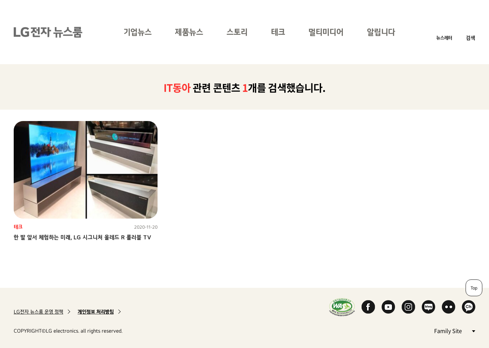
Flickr (448, 307)
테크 (278, 32)
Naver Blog (428, 307)
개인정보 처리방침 (96, 312)
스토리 (237, 32)
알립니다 (381, 32)
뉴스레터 (444, 37)
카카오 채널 (468, 307)
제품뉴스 (189, 32)
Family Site (454, 330)
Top (474, 288)
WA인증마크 (342, 307)
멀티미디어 (326, 32)
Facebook (368, 307)
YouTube (388, 307)
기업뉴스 (137, 32)
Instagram (408, 307)
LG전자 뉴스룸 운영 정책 (38, 312)
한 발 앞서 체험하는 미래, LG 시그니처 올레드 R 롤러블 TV (82, 237)
